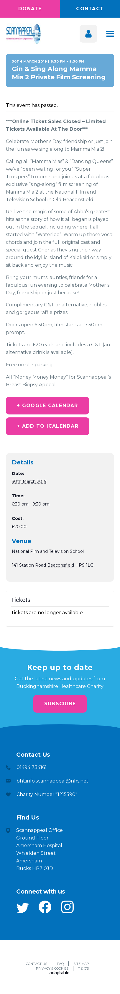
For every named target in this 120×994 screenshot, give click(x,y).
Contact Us (36, 964)
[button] (22, 908)
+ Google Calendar (47, 405)
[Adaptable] (60, 973)
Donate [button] (30, 8)
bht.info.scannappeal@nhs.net (52, 781)
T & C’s (83, 968)
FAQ (60, 964)
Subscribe (60, 703)
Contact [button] (90, 8)
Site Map (81, 964)
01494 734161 (32, 767)
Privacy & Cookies (52, 968)
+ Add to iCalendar (47, 426)
